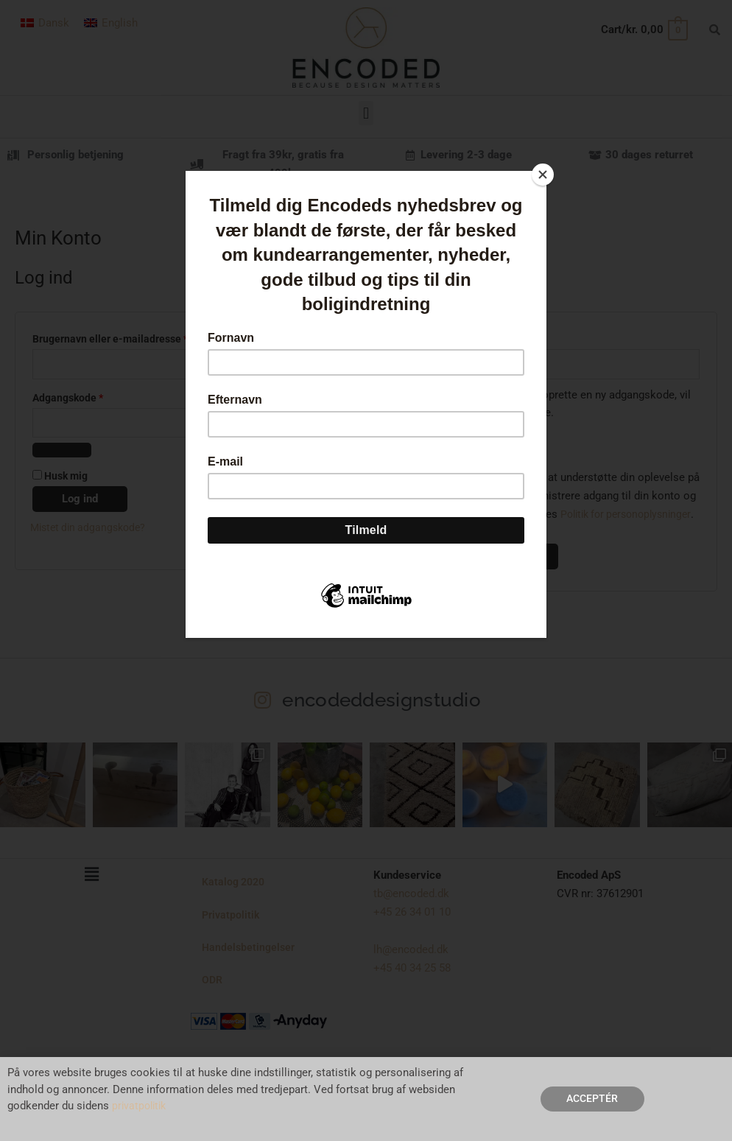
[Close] (543, 175)
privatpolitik (141, 1105)
